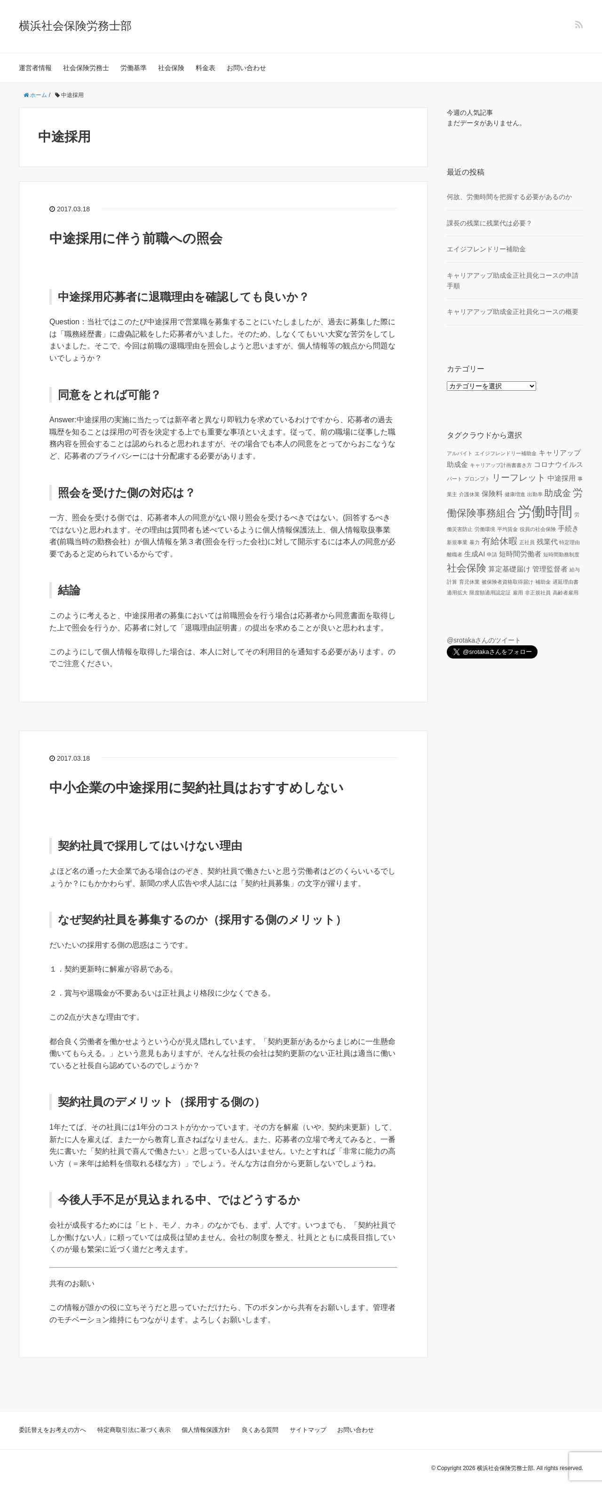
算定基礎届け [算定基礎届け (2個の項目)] (509, 569)
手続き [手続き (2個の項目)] (568, 528)
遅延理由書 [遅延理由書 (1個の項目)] (565, 582)
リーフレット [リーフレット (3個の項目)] (519, 477)
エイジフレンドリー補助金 (486, 249)
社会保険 (171, 68)
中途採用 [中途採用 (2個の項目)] (561, 478)
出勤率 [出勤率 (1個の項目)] (535, 494)
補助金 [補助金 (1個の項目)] (543, 582)
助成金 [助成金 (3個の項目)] (557, 493)
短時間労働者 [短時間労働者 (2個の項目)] (520, 554)
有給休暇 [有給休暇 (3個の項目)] (499, 541)
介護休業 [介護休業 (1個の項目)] (469, 494)
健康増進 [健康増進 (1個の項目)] (515, 494)
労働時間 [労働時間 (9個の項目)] (545, 511)
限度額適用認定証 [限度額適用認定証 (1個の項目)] (490, 592)
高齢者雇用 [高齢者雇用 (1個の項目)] (565, 592)
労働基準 (133, 68)
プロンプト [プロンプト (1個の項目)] (477, 479)
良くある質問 (260, 1429)
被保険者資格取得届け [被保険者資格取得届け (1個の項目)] (507, 582)
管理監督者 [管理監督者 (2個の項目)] (550, 569)
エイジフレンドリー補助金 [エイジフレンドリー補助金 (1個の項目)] (506, 453)
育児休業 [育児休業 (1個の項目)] (469, 582)
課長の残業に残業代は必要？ (489, 223)
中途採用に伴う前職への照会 (135, 238)
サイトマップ (308, 1429)
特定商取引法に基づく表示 (134, 1429)
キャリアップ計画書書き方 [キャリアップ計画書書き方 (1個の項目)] (501, 465)
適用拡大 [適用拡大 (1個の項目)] (457, 592)
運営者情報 (35, 68)
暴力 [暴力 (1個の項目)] (474, 542)
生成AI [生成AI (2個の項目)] (474, 554)
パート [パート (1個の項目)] (454, 479)
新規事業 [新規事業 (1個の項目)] (457, 542)
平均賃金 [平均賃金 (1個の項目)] (507, 529)
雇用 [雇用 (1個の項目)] (518, 592)
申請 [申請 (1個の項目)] (492, 554)
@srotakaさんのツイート (484, 640)
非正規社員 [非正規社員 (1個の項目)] (538, 592)
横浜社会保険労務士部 (75, 25)
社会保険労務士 (86, 68)
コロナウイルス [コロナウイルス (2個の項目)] (558, 464)
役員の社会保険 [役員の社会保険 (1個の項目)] (538, 529)
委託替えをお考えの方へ (52, 1429)
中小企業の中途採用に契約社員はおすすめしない (196, 787)
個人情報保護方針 (206, 1429)
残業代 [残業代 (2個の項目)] (547, 542)
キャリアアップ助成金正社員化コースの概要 (512, 311)
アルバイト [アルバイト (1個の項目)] (460, 453)
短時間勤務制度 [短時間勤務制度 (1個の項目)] (561, 554)
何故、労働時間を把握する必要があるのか (509, 197)
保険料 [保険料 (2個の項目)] (492, 494)
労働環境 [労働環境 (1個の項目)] (485, 529)
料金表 (205, 68)
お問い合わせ (246, 68)
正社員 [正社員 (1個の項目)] (527, 542)
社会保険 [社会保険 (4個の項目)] (466, 568)
